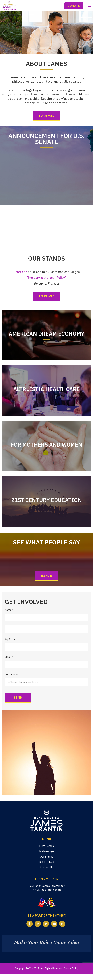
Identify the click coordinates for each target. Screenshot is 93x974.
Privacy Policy (70, 968)
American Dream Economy (46, 333)
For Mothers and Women (46, 444)
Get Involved (46, 862)
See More (46, 575)
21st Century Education (46, 500)
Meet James (46, 846)
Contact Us (46, 867)
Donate (74, 5)
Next (89, 33)
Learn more (46, 115)
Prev (4, 33)
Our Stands (46, 856)
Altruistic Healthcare (46, 389)
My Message (46, 851)
